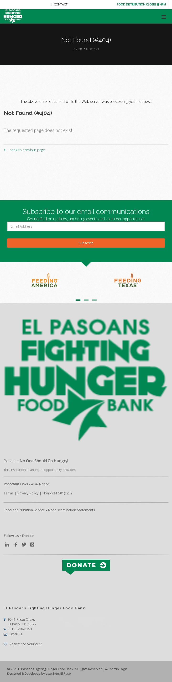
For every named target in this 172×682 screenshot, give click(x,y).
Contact (59, 4)
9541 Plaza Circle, (20, 621)
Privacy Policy (27, 493)
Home (77, 49)
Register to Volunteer (23, 644)
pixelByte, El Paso (58, 673)
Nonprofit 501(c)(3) (57, 493)
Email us (13, 634)
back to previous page (24, 149)
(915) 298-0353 (18, 629)
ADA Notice (40, 484)
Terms (9, 493)
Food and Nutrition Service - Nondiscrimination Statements (49, 510)
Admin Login (116, 669)
